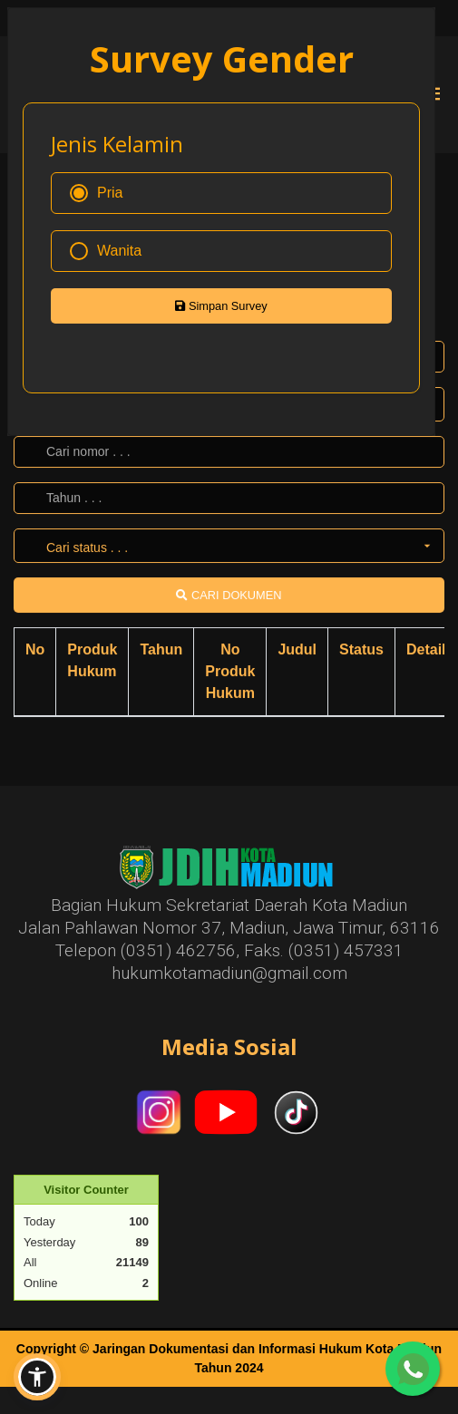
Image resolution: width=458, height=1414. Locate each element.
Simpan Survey (221, 306)
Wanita (105, 251)
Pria (96, 193)
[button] (37, 1377)
